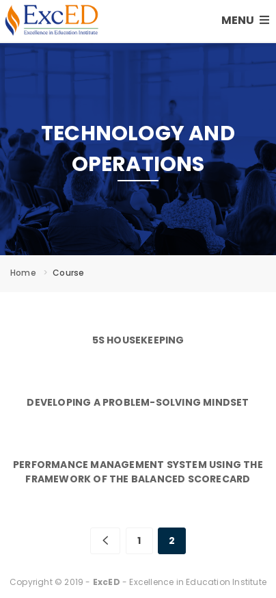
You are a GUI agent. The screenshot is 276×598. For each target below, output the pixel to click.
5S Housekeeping (138, 340)
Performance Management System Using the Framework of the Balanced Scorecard (138, 472)
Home (23, 272)
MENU (245, 20)
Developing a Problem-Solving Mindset (138, 402)
